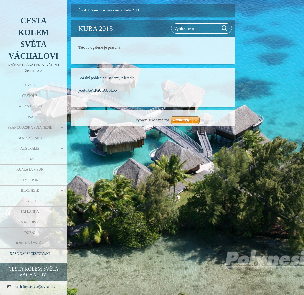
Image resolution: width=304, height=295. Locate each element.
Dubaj (29, 233)
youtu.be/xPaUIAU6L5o (97, 90)
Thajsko (29, 201)
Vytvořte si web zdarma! (153, 120)
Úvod (30, 85)
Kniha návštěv (30, 243)
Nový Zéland (30, 138)
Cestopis (30, 96)
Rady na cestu (29, 106)
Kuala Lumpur (29, 169)
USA (29, 117)
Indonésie (30, 190)
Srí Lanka (30, 211)
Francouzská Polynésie (30, 127)
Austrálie (29, 148)
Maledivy (30, 222)
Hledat (225, 28)
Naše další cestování (30, 254)
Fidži (29, 159)
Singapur (29, 180)
